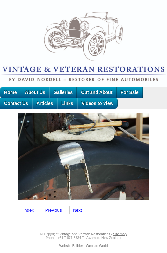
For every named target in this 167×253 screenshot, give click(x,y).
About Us (35, 92)
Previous (53, 210)
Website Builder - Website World (83, 246)
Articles (44, 103)
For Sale (130, 92)
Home (10, 92)
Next (77, 210)
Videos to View (97, 103)
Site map (120, 234)
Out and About (96, 92)
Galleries (63, 92)
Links (67, 103)
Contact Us (16, 103)
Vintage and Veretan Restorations (84, 234)
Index (28, 210)
